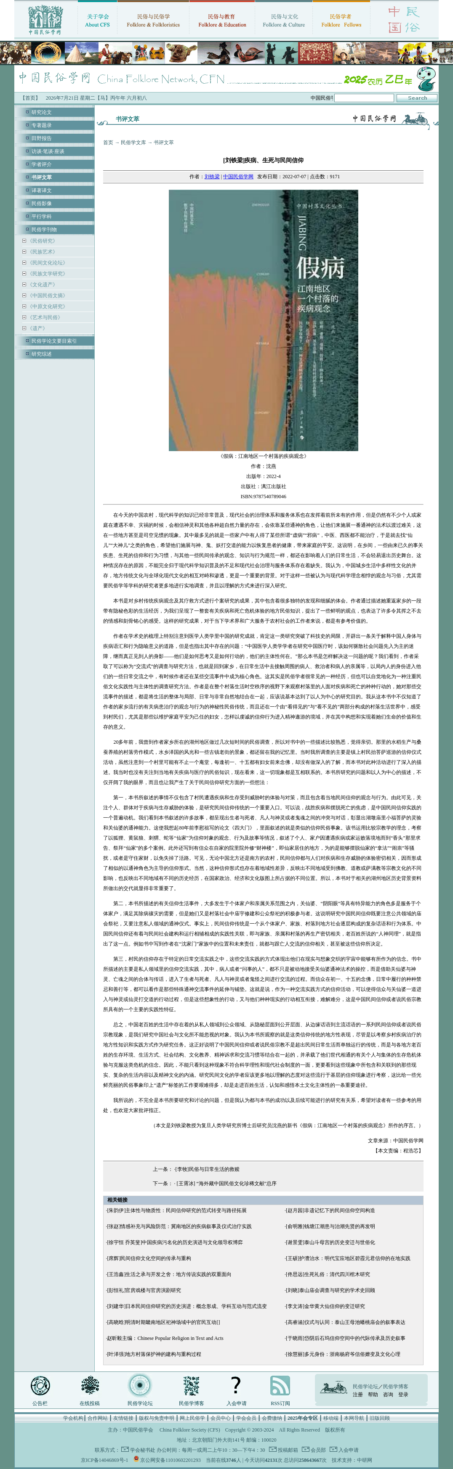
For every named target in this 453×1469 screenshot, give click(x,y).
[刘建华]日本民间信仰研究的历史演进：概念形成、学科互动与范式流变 (187, 1306)
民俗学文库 (133, 142)
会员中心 (221, 1418)
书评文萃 (164, 142)
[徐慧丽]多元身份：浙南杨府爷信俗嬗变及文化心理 (343, 1354)
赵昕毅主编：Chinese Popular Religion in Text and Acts (165, 1338)
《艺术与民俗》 (44, 317)
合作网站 (98, 1418)
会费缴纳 (272, 1418)
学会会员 (246, 1418)
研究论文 (42, 112)
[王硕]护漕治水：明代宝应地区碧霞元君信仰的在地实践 (348, 1258)
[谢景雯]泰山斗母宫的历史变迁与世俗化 (330, 1242)
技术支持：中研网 (352, 1460)
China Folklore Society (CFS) (190, 1430)
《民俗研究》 (42, 241)
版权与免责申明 (156, 1418)
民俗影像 (42, 203)
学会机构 (73, 1418)
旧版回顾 (380, 1418)
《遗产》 (37, 328)
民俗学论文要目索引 (54, 341)
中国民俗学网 (238, 177)
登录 (403, 1395)
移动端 (330, 1418)
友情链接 (123, 1418)
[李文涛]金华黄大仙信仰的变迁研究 (325, 1306)
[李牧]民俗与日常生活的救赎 (208, 1169)
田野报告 (42, 138)
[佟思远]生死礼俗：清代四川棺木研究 (328, 1274)
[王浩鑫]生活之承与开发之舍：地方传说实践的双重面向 (169, 1274)
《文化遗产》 (42, 285)
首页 (108, 142)
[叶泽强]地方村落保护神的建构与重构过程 (154, 1354)
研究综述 (42, 354)
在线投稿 (90, 1403)
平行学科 (42, 216)
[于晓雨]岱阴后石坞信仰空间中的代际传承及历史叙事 (345, 1338)
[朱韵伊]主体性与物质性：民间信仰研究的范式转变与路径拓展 (177, 1210)
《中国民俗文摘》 (47, 296)
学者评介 (42, 164)
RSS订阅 (280, 1403)
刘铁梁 (212, 177)
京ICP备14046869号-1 (104, 1460)
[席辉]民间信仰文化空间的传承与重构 (149, 1258)
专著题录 (42, 125)
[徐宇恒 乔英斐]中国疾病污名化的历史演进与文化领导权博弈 (175, 1242)
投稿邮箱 (287, 1450)
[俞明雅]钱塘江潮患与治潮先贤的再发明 (330, 1226)
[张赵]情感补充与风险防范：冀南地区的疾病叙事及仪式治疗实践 (179, 1226)
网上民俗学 (192, 1418)
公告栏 (40, 1403)
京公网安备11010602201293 (170, 1460)
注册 (358, 1395)
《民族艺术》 (42, 252)
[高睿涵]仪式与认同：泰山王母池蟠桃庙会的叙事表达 (345, 1322)
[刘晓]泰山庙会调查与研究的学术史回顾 (330, 1290)
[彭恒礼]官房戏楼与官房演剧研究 (144, 1290)
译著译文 (42, 190)
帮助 (373, 1395)
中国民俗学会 (138, 1430)
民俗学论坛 (140, 1403)
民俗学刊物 (44, 230)
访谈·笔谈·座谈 (48, 151)
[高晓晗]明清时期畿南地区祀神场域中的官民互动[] (163, 1322)
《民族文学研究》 (47, 274)
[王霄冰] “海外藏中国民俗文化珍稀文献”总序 (226, 1183)
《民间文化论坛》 (47, 263)
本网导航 (354, 1418)
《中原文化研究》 (47, 306)
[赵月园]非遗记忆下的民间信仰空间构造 (330, 1210)
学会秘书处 (142, 1450)
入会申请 (236, 1403)
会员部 (317, 1450)
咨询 (388, 1395)
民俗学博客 (191, 1403)
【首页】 (30, 98)
